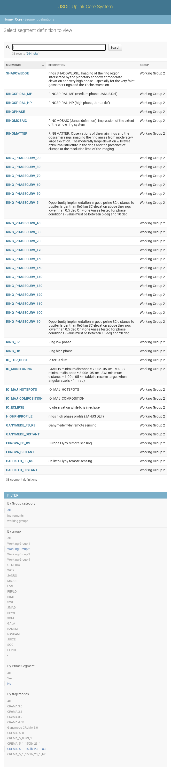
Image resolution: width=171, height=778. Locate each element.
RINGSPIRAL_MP (19, 94)
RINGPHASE (15, 112)
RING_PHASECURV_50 (23, 194)
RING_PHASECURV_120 (24, 295)
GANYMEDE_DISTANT (23, 434)
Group (144, 65)
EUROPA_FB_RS (18, 443)
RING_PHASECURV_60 (23, 185)
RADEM (12, 629)
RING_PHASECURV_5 (22, 203)
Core (18, 19)
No (9, 683)
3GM (10, 618)
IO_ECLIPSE (15, 407)
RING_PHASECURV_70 (23, 176)
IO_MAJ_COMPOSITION (24, 398)
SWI (10, 602)
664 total (33, 53)
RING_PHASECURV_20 (23, 241)
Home (8, 19)
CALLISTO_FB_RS (19, 461)
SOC (10, 644)
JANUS (12, 575)
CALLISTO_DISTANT (22, 470)
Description (56, 65)
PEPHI (11, 650)
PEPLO (12, 591)
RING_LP (13, 342)
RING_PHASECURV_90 (23, 158)
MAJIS (11, 581)
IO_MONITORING (19, 369)
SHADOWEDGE (17, 73)
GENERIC (13, 565)
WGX (10, 570)
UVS (10, 586)
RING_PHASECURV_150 (24, 268)
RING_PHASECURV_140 (24, 277)
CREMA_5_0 (15, 733)
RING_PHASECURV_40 (23, 223)
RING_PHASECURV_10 (23, 321)
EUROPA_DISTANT (20, 452)
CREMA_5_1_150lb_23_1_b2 (26, 754)
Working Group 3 (18, 554)
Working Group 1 (18, 543)
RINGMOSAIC (16, 121)
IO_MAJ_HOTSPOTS (21, 389)
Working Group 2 (18, 549)
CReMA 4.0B (15, 722)
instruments (15, 515)
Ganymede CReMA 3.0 (22, 727)
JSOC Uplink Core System (85, 6)
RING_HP (13, 351)
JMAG (11, 607)
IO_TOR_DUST (17, 360)
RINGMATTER (16, 133)
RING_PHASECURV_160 (24, 259)
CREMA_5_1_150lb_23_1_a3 (26, 749)
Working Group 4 (18, 559)
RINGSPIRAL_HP (19, 103)
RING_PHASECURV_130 (24, 286)
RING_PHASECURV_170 (24, 250)
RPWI (11, 613)
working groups (17, 521)
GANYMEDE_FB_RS (21, 425)
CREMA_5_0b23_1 (19, 738)
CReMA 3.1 (14, 711)
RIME (11, 597)
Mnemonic (13, 65)
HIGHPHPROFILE (19, 416)
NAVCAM (13, 634)
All (9, 510)
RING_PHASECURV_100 (24, 313)
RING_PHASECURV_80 (23, 167)
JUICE (11, 639)
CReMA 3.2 (14, 717)
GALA (11, 623)
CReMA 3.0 (14, 706)
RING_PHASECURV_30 (23, 232)
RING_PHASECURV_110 (24, 304)
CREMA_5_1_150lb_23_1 (24, 743)
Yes (10, 678)
